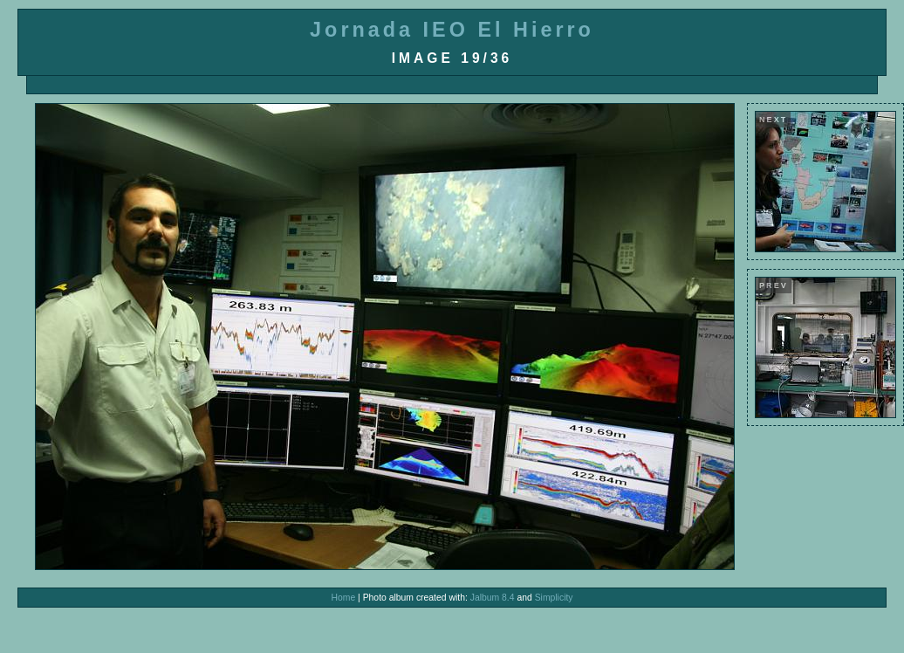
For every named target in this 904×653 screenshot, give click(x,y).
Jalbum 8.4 (492, 597)
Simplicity (554, 597)
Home (343, 597)
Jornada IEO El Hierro (452, 29)
